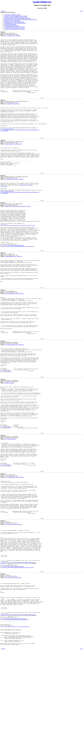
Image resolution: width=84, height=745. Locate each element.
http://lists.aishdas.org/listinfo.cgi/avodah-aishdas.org (15, 717)
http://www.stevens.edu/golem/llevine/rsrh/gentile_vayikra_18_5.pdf (18, 253)
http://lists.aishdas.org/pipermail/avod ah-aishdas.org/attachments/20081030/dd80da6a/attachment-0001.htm (17, 278)
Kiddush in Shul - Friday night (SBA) (12, 20)
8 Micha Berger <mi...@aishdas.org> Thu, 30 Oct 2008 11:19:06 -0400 (10, 389)
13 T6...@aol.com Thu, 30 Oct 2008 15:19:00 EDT (9, 657)
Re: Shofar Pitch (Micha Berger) (12, 25)
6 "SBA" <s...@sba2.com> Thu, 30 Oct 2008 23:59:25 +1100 (9, 287)
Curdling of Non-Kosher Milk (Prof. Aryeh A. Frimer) (15, 17)
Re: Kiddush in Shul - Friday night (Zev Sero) (14, 21)
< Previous (3, 11)
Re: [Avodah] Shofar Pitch (10, 499)
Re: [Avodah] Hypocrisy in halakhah (12, 35)
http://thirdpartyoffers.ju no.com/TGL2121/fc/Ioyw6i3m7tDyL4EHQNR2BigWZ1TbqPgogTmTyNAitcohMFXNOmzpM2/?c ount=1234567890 (20, 216)
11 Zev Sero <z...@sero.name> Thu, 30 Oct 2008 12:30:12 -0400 (9, 541)
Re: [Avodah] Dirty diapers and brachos (13, 597)
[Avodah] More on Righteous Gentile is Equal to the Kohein (17, 231)
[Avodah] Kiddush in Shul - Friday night (13, 289)
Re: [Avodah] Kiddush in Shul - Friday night (14, 331)
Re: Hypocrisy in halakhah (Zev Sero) (12, 14)
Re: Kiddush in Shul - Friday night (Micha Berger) (15, 23)
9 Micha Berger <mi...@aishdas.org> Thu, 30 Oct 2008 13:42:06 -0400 (10, 432)
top (43, 109)
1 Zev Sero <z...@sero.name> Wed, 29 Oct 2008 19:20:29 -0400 (9, 33)
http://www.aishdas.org (6, 421)
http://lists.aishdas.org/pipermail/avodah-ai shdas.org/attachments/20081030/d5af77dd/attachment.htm (15, 708)
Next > (81, 11)
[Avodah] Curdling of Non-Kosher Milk (13, 161)
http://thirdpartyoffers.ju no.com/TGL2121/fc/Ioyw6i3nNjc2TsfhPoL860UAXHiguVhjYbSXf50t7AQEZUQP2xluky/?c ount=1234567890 (20, 146)
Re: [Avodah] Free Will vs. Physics (12, 115)
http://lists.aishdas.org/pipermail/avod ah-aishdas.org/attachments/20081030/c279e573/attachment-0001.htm (17, 648)
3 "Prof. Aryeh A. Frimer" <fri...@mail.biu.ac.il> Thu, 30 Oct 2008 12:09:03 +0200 (12, 159)
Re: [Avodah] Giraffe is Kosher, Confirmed (14, 201)
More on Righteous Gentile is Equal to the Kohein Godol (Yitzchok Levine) (20, 19)
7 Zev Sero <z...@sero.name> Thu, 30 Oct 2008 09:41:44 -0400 (9, 330)
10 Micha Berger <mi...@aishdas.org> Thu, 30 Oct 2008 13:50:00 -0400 (10, 497)
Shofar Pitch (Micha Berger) (10, 24)
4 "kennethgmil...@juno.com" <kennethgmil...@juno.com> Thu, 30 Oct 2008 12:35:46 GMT (14, 199)
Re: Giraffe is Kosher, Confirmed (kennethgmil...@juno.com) (17, 18)
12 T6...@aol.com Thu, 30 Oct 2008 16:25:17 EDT (9, 595)
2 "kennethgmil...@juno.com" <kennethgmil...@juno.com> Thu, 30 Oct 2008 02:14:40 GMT (14, 113)
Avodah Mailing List (42, 2)
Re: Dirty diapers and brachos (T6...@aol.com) (15, 27)
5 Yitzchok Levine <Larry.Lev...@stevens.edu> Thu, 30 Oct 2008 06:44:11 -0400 (12, 229)
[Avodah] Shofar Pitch (9, 434)
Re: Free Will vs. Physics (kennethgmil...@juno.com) (15, 15)
